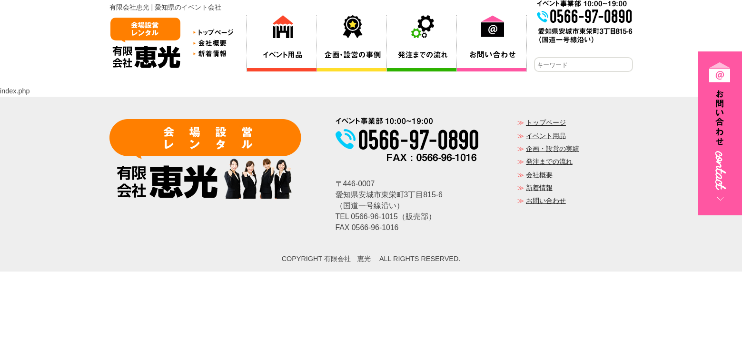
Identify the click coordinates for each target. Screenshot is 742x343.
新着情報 (539, 188)
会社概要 (539, 176)
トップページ (546, 123)
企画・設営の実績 (552, 149)
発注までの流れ (549, 162)
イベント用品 (546, 137)
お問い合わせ (546, 201)
